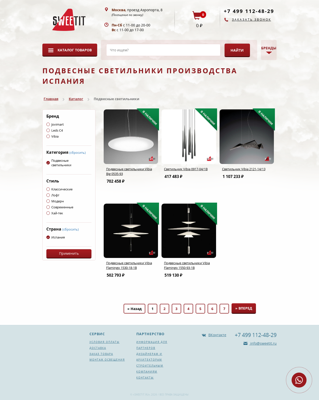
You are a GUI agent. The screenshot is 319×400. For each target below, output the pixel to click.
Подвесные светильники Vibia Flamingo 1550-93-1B (187, 265)
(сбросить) (77, 152)
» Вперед (243, 308)
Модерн (55, 201)
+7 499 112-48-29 (249, 11)
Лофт (52, 195)
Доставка (97, 348)
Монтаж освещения (107, 359)
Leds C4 (54, 130)
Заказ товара (101, 354)
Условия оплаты (104, 342)
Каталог (76, 98)
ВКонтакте (217, 334)
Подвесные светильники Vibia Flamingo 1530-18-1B (129, 265)
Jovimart (55, 124)
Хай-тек (54, 213)
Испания (55, 237)
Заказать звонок (251, 19)
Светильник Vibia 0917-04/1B (186, 169)
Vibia (52, 136)
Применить (69, 253)
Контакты (145, 377)
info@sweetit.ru (263, 343)
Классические (59, 189)
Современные (59, 207)
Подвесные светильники (58, 162)
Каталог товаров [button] (75, 50)
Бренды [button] (268, 48)
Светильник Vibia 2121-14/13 (243, 169)
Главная (51, 98)
